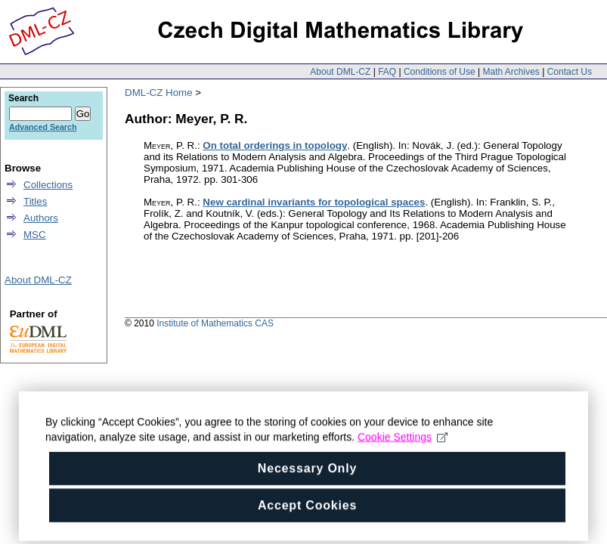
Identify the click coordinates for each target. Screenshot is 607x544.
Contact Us (569, 71)
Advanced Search (42, 126)
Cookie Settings (403, 444)
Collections (48, 184)
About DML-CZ (340, 71)
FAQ (387, 71)
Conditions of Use (439, 71)
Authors (40, 218)
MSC (34, 234)
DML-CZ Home (159, 92)
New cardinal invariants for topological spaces (314, 202)
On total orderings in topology (275, 145)
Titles (35, 201)
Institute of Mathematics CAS (215, 323)
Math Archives (510, 71)
